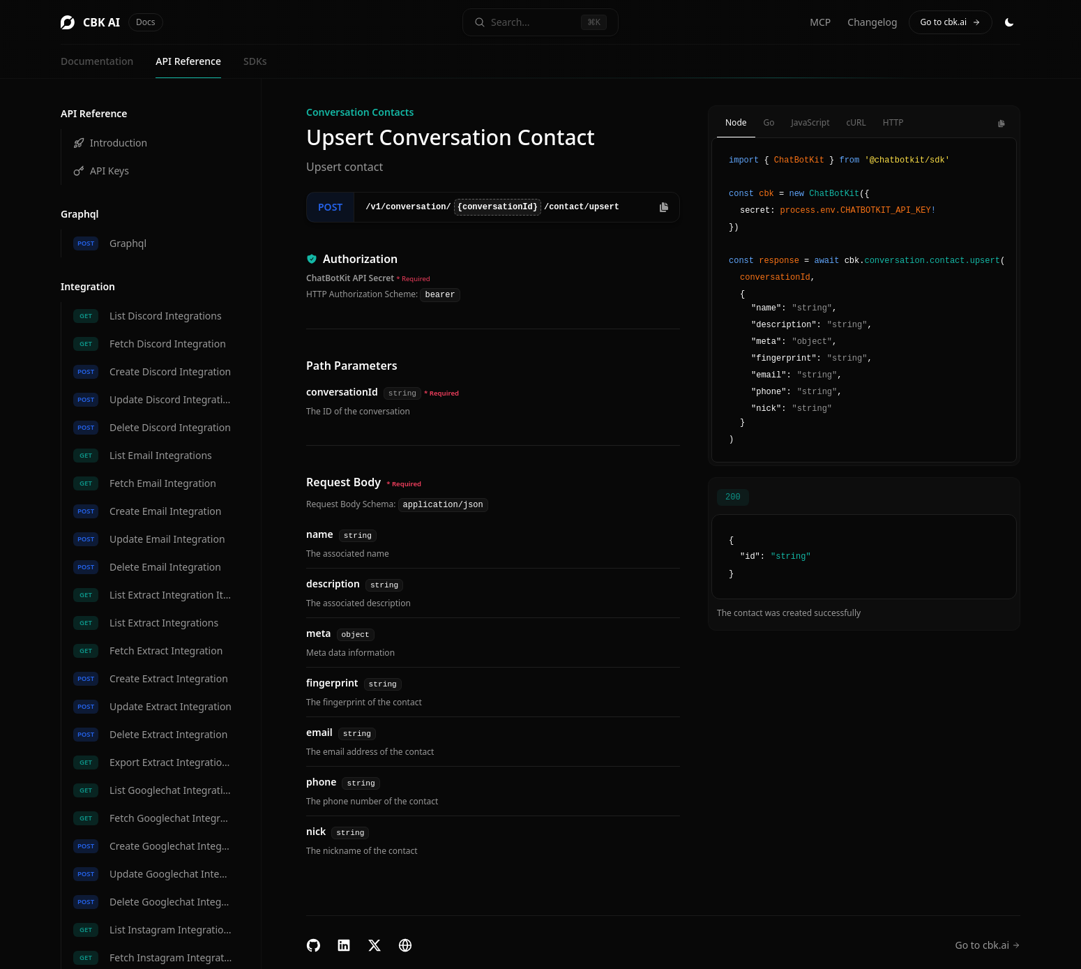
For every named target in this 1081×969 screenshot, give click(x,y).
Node (736, 122)
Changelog (872, 22)
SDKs (255, 61)
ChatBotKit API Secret (350, 278)
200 (733, 497)
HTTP (893, 122)
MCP (820, 22)
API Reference (188, 61)
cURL (855, 122)
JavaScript (811, 122)
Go (769, 122)
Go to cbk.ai (951, 22)
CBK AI (112, 22)
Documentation (97, 61)
